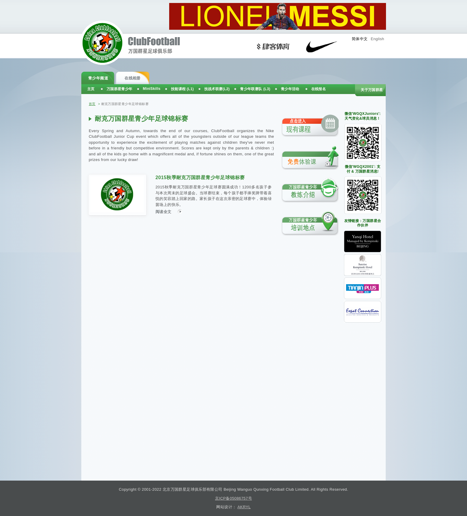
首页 (92, 104)
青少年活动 (290, 89)
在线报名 (318, 89)
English (377, 39)
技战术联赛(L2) (217, 89)
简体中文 (360, 39)
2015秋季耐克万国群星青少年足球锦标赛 (200, 177)
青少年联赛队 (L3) (255, 89)
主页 (91, 89)
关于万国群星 (372, 90)
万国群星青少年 (120, 89)
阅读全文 (168, 211)
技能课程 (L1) (182, 89)
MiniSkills (152, 89)
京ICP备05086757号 (233, 498)
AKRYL (243, 507)
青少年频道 (98, 78)
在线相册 (132, 78)
